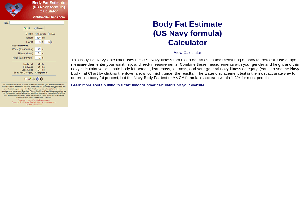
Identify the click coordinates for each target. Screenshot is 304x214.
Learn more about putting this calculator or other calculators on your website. (138, 85)
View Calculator (187, 52)
